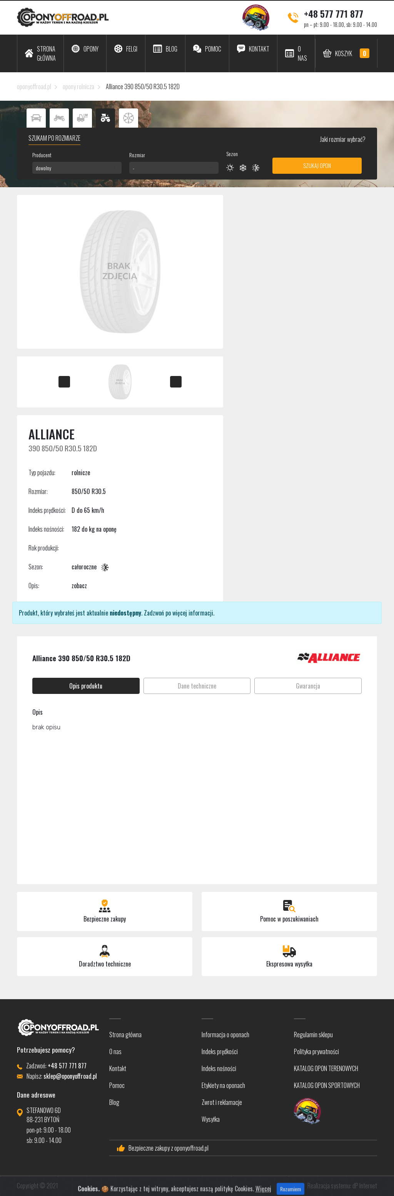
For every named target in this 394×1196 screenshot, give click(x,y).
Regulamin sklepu (313, 1034)
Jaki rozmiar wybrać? (342, 139)
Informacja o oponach (225, 1034)
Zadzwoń (154, 612)
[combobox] (77, 168)
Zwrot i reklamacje (222, 1102)
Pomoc (117, 1085)
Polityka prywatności (316, 1051)
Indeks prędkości (220, 1051)
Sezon (232, 154)
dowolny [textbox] (43, 168)
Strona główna (125, 1034)
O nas (115, 1051)
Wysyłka (211, 1119)
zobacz (79, 585)
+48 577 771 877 (333, 13)
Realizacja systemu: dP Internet (342, 1185)
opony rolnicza (78, 86)
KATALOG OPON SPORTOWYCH (327, 1085)
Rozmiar (137, 155)
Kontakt (117, 1068)
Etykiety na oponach (223, 1085)
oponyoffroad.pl (34, 86)
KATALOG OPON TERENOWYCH (326, 1068)
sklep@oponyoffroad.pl (70, 1076)
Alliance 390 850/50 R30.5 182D (143, 86)
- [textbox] (133, 168)
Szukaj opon (317, 165)
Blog (114, 1102)
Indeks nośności (219, 1068)
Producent (42, 155)
